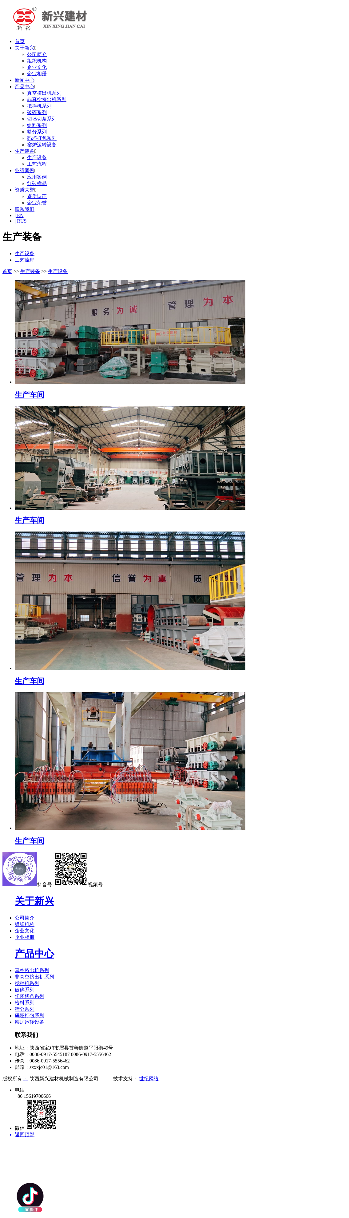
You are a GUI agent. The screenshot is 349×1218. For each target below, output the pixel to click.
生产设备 (37, 157)
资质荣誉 (24, 189)
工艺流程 (37, 164)
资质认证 (37, 196)
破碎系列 (37, 112)
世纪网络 (149, 1078)
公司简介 (37, 54)
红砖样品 (37, 183)
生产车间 (29, 395)
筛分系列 (37, 131)
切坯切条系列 (42, 118)
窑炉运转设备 (42, 144)
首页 (20, 41)
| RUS (20, 220)
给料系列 (37, 125)
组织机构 (37, 60)
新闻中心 (24, 80)
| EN (19, 215)
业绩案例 (24, 170)
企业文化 (37, 67)
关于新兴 (24, 47)
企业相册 (37, 73)
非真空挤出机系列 (46, 99)
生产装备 (24, 151)
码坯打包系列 (42, 138)
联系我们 (24, 209)
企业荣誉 (37, 202)
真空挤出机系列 (44, 93)
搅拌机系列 (39, 106)
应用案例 (37, 177)
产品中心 (24, 86)
